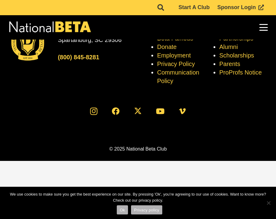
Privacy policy (146, 210)
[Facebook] (115, 111)
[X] (138, 111)
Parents (229, 64)
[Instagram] (93, 111)
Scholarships (236, 55)
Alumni (228, 46)
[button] (263, 27)
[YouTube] (160, 111)
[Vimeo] (182, 111)
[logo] (49, 27)
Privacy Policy (176, 64)
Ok (122, 210)
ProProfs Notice (240, 72)
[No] (268, 203)
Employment (174, 55)
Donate (167, 46)
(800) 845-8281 (78, 57)
